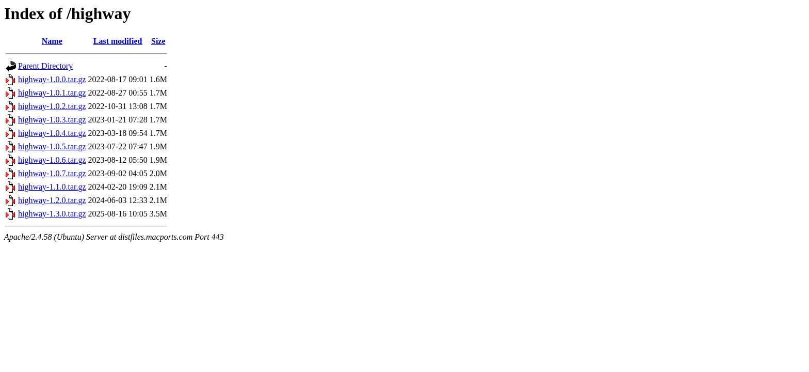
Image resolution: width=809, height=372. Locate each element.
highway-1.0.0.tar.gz (52, 79)
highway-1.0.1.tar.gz (52, 92)
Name (52, 41)
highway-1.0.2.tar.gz (52, 106)
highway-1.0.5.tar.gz (52, 146)
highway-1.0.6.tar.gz (52, 160)
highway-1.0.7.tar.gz (52, 173)
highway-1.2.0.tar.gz (52, 200)
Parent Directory (45, 65)
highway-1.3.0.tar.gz (52, 213)
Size (158, 41)
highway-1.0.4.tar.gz (52, 133)
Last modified (117, 41)
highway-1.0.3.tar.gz (52, 119)
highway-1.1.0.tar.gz (52, 186)
